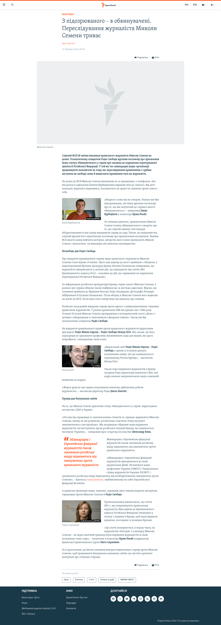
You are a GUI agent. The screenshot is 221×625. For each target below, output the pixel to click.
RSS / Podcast (28, 614)
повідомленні (95, 479)
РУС (187, 5)
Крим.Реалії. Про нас (77, 597)
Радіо (24, 603)
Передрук (71, 603)
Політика (68, 14)
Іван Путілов (68, 43)
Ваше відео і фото (31, 597)
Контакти (71, 608)
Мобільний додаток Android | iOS (39, 608)
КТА (195, 5)
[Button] (141, 58)
